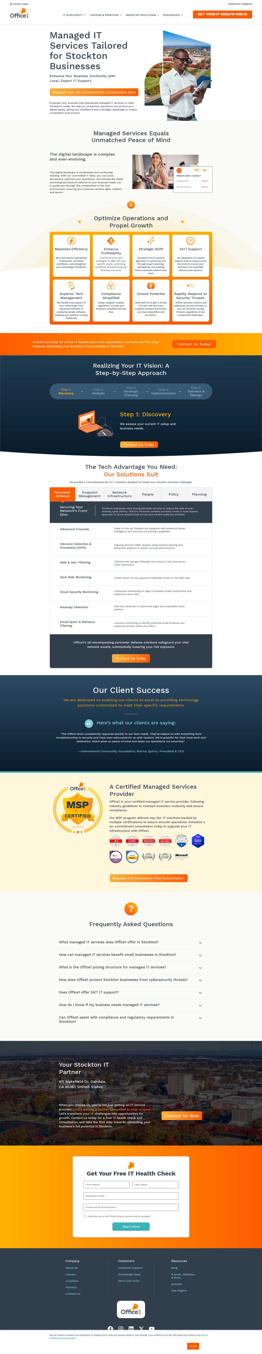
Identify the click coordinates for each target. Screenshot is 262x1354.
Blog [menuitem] (174, 1271)
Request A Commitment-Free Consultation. (149, 878)
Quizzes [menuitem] (176, 1287)
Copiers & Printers (104, 15)
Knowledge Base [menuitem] (129, 1277)
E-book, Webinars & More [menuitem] (183, 1279)
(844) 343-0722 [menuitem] (128, 1284)
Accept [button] (193, 1346)
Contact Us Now (182, 1118)
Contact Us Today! (194, 344)
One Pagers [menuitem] (178, 1294)
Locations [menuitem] (72, 1284)
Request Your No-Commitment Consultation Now (94, 92)
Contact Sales (21, 3)
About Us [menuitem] (72, 1271)
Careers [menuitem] (71, 1277)
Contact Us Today (139, 445)
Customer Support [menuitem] (240, 3)
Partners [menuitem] (71, 1290)
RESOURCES (172, 15)
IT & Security (73, 15)
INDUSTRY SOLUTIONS (141, 15)
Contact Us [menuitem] (73, 1297)
